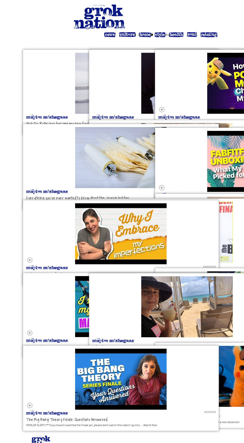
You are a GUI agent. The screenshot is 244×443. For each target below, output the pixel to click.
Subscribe (210, 10)
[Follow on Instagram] (187, 10)
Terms (161, 431)
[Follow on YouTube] (199, 10)
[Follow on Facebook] (182, 10)
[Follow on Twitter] (193, 10)
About (122, 431)
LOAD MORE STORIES (122, 412)
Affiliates (135, 431)
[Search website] (176, 10)
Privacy (149, 431)
